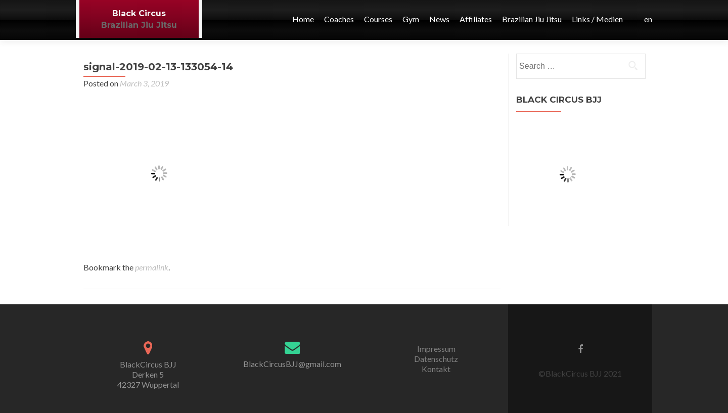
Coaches (339, 19)
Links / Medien (597, 19)
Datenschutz (436, 358)
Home (303, 19)
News (439, 19)
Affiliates (476, 19)
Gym (410, 19)
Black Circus (139, 13)
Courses (378, 19)
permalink (151, 267)
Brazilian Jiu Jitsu (139, 25)
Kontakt (436, 369)
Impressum (436, 348)
